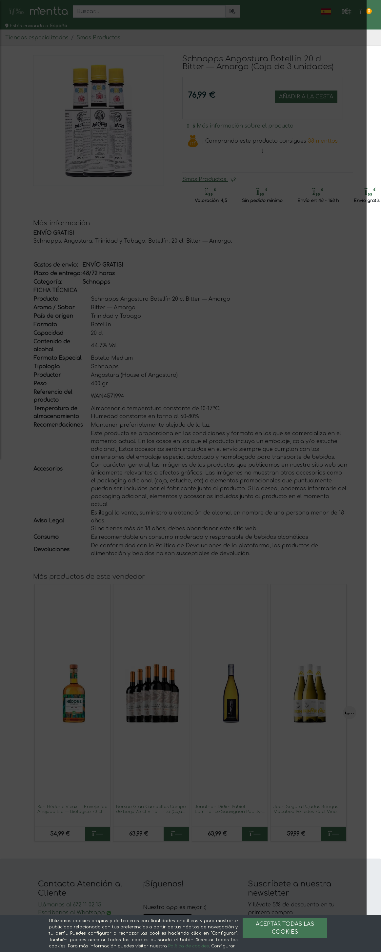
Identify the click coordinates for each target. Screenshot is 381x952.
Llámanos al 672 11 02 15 (69, 905)
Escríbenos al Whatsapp (74, 913)
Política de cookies (188, 946)
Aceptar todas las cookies (285, 928)
